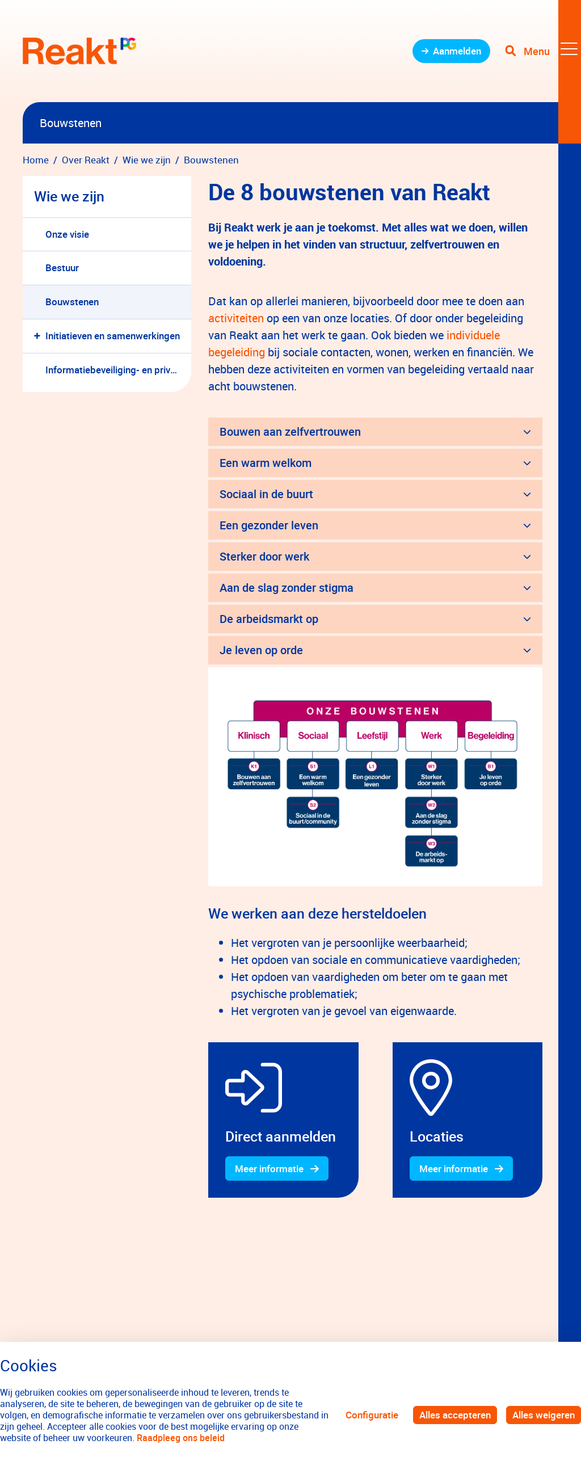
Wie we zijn (69, 196)
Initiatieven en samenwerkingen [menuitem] (112, 335)
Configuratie (372, 1414)
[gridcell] (283, 1120)
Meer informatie (269, 1168)
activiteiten (237, 318)
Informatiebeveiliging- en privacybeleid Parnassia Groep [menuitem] (118, 369)
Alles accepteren (455, 1414)
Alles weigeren (543, 1414)
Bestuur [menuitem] (62, 267)
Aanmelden (457, 50)
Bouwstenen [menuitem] (72, 301)
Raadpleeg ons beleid (181, 1437)
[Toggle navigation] (543, 51)
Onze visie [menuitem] (67, 234)
